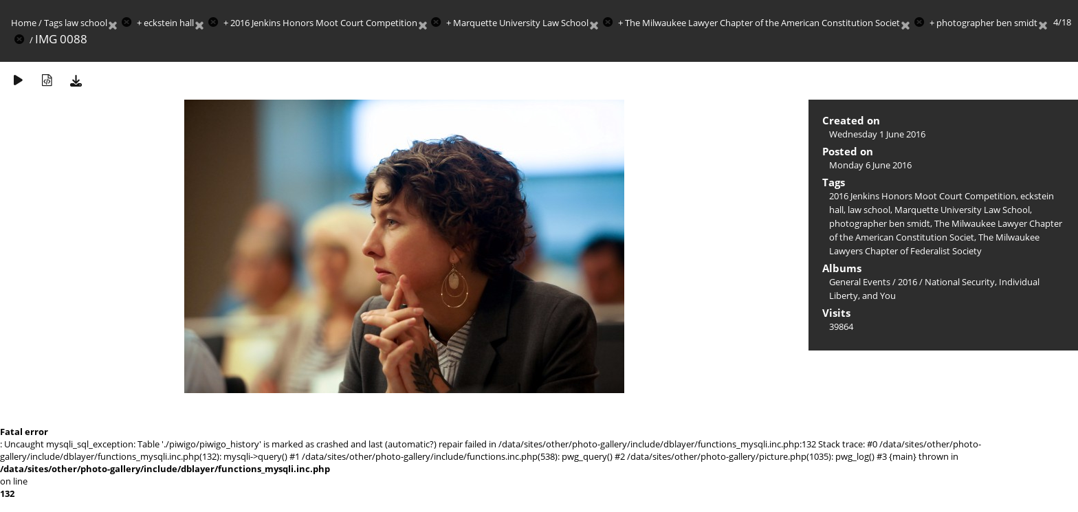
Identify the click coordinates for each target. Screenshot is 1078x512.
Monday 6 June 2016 (870, 165)
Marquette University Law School (520, 22)
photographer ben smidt (986, 22)
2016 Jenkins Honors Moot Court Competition (323, 22)
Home (23, 22)
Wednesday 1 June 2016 (877, 134)
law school (86, 22)
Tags (53, 22)
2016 (907, 282)
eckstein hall (169, 22)
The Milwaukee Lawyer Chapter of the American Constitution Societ (762, 22)
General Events (859, 282)
